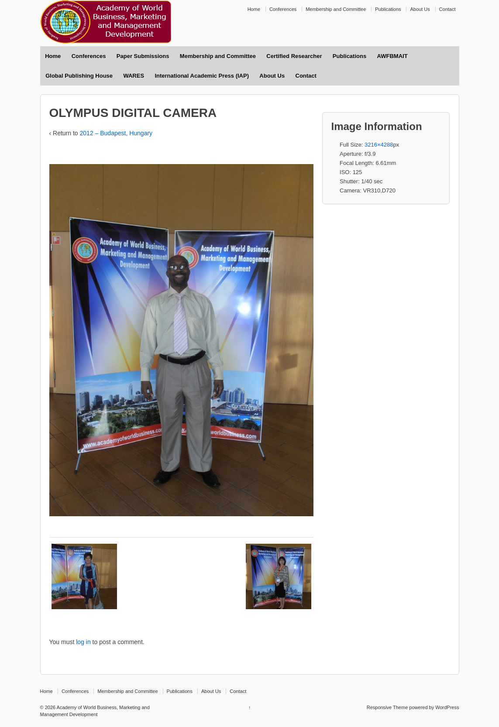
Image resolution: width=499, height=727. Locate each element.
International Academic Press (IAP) (202, 75)
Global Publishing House (79, 75)
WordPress (447, 707)
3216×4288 (379, 144)
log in (83, 641)
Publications (388, 9)
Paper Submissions (143, 56)
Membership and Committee (336, 9)
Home (254, 9)
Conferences (282, 9)
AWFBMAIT (392, 56)
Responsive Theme (387, 707)
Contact (447, 9)
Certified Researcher (294, 56)
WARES (133, 75)
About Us (420, 9)
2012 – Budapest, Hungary (116, 133)
